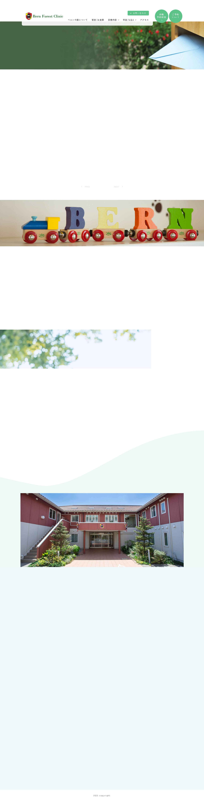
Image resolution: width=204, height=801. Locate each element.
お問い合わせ (139, 13)
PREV (87, 186)
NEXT (116, 186)
